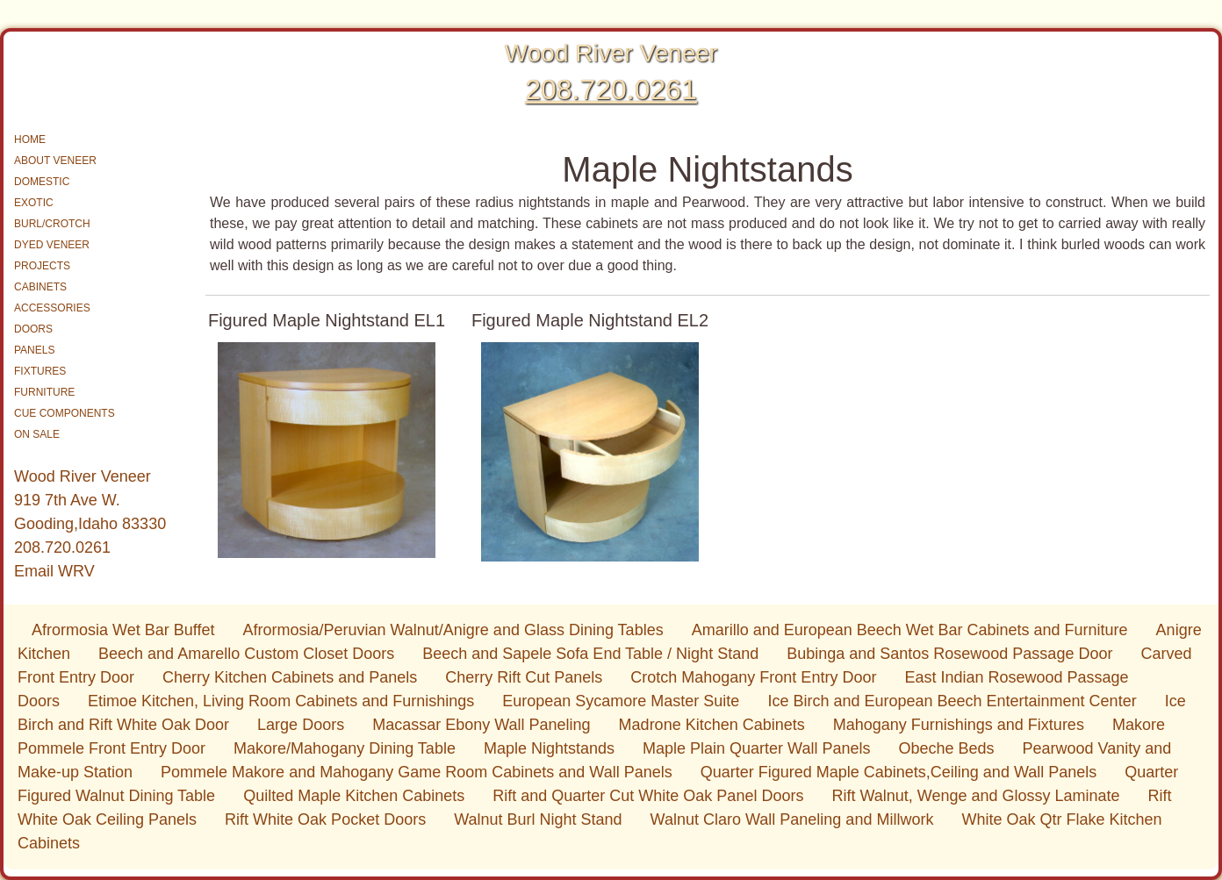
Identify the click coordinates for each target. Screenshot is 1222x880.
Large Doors (300, 724)
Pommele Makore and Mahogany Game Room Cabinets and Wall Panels (416, 772)
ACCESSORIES (52, 308)
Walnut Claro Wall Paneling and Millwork (792, 819)
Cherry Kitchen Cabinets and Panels (289, 677)
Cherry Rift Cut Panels (523, 677)
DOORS (33, 329)
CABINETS (40, 287)
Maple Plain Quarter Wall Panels (756, 748)
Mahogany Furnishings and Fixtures (958, 724)
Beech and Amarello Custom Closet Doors (246, 653)
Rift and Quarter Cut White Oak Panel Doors (647, 796)
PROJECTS (42, 266)
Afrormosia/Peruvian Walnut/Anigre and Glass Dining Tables (452, 630)
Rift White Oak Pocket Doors (325, 819)
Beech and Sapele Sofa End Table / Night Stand (590, 653)
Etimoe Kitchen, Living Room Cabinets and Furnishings (281, 701)
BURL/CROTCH (52, 224)
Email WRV (54, 571)
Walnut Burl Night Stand (538, 819)
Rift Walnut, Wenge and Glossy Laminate (975, 796)
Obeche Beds (946, 748)
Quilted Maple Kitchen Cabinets (353, 796)
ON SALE (37, 434)
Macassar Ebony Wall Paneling (481, 724)
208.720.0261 (611, 89)
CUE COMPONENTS (64, 413)
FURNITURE (44, 392)
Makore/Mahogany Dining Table (345, 748)
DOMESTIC (41, 181)
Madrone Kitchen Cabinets (712, 724)
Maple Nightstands (549, 748)
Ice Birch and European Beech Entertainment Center (951, 701)
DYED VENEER (52, 245)
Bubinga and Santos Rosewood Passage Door (949, 653)
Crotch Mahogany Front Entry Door (753, 677)
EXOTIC (34, 203)
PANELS (34, 350)
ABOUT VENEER (55, 160)
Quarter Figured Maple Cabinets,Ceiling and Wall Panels (899, 772)
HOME (30, 139)
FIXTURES (40, 371)
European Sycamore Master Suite (620, 701)
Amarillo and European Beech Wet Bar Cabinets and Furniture (910, 630)
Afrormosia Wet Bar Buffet (123, 630)
